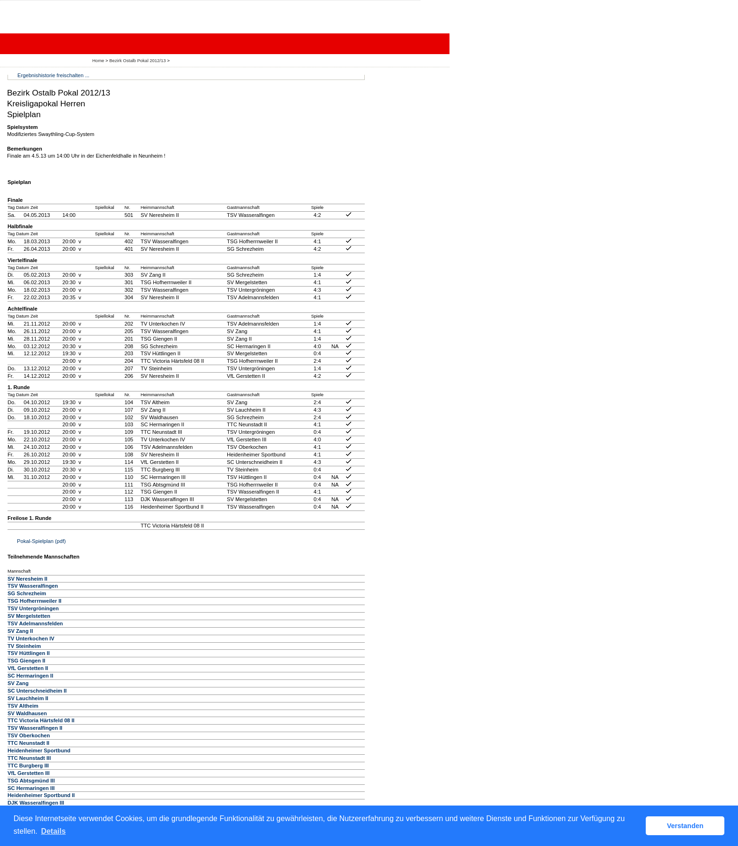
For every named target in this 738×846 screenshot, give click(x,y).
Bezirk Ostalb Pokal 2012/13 (138, 60)
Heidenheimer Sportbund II (41, 795)
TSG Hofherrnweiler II (34, 601)
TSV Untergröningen (33, 608)
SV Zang (18, 683)
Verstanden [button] (685, 826)
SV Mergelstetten (29, 616)
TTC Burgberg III (28, 765)
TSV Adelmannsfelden (35, 623)
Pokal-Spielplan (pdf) (41, 541)
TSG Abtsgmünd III (31, 780)
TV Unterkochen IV (31, 638)
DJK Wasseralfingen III (36, 803)
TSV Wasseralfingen (33, 586)
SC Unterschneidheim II (37, 691)
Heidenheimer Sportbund (39, 750)
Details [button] (53, 831)
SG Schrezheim (27, 593)
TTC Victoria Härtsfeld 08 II (41, 720)
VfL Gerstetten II (28, 668)
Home (98, 60)
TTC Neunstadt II (28, 743)
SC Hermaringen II (30, 675)
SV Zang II (20, 631)
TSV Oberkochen (29, 735)
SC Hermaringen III (31, 788)
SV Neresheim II (28, 579)
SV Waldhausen (27, 713)
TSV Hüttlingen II (29, 653)
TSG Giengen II (26, 660)
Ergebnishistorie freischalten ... (53, 75)
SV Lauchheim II (28, 698)
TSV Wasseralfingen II (35, 728)
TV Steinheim (24, 646)
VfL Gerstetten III (28, 773)
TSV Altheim (23, 706)
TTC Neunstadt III (29, 758)
